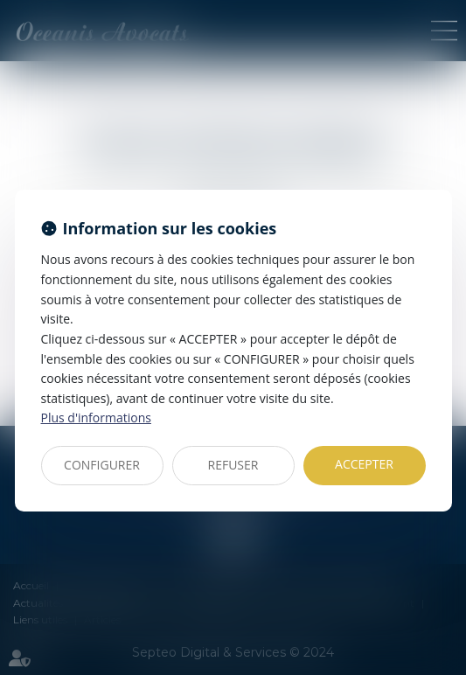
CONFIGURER (102, 464)
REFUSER (233, 464)
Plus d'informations (96, 417)
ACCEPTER (364, 464)
